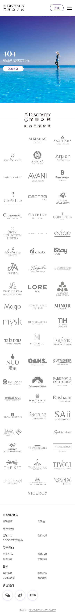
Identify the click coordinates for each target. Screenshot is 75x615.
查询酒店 (7, 521)
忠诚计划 (7, 535)
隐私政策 (42, 573)
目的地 (41, 521)
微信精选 (42, 559)
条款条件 (7, 573)
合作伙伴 (7, 559)
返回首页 (13, 68)
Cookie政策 (9, 578)
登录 (56, 8)
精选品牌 (42, 554)
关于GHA (8, 554)
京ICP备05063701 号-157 (42, 610)
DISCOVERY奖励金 (13, 540)
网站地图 (42, 578)
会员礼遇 (42, 535)
